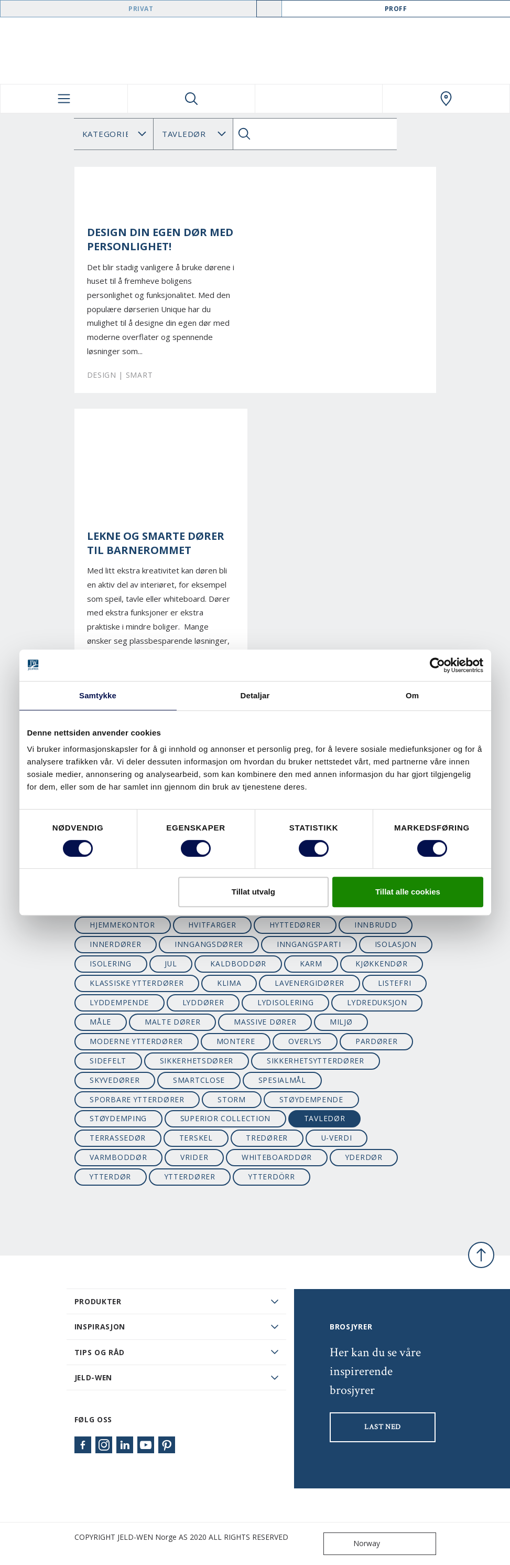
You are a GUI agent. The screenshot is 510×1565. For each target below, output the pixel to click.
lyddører (203, 1002)
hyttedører (295, 925)
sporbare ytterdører (137, 1099)
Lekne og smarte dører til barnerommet (155, 543)
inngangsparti (309, 944)
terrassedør (118, 1138)
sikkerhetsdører (196, 1061)
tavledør (324, 1118)
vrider (194, 1157)
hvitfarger (212, 925)
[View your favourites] (319, 98)
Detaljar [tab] (255, 695)
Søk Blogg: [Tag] (193, 134)
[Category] (114, 134)
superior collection (225, 1118)
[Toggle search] (191, 98)
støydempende (311, 1099)
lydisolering (285, 1002)
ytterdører (190, 1176)
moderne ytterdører (136, 1041)
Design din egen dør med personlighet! (160, 239)
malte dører (173, 1022)
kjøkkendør (381, 963)
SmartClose (199, 1080)
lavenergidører (309, 983)
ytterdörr (271, 1176)
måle (100, 1022)
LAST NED (382, 1427)
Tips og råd (99, 1352)
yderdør (364, 1157)
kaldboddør (238, 963)
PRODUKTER (98, 1301)
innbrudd (375, 925)
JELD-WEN (93, 1377)
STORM (231, 1099)
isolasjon (396, 944)
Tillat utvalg (253, 891)
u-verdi (336, 1138)
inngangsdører (209, 944)
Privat (141, 8)
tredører (267, 1138)
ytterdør (110, 1176)
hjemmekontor (122, 925)
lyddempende (119, 1002)
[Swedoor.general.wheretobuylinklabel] (446, 98)
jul (171, 963)
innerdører (115, 944)
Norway (354, 1543)
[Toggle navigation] (64, 98)
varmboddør (118, 1157)
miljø (341, 1022)
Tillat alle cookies (407, 891)
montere (235, 1041)
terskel (196, 1138)
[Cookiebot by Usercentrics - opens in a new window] (437, 665)
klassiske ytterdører (136, 983)
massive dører (265, 1022)
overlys (305, 1041)
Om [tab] (412, 695)
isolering (110, 963)
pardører (376, 1041)
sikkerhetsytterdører (315, 1061)
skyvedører (114, 1080)
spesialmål (282, 1080)
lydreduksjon (377, 1002)
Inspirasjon (100, 1327)
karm (311, 963)
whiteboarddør (277, 1157)
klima (229, 983)
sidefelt (108, 1061)
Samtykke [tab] (97, 695)
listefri (394, 983)
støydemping (118, 1118)
